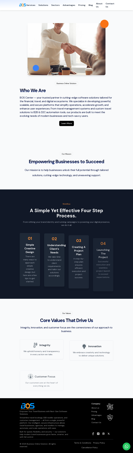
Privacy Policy (99, 443)
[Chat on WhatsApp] (126, 446)
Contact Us (110, 5)
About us (95, 408)
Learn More (66, 123)
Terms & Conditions (82, 443)
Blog (91, 5)
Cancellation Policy (89, 447)
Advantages (69, 5)
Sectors (55, 5)
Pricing (81, 5)
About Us (99, 5)
